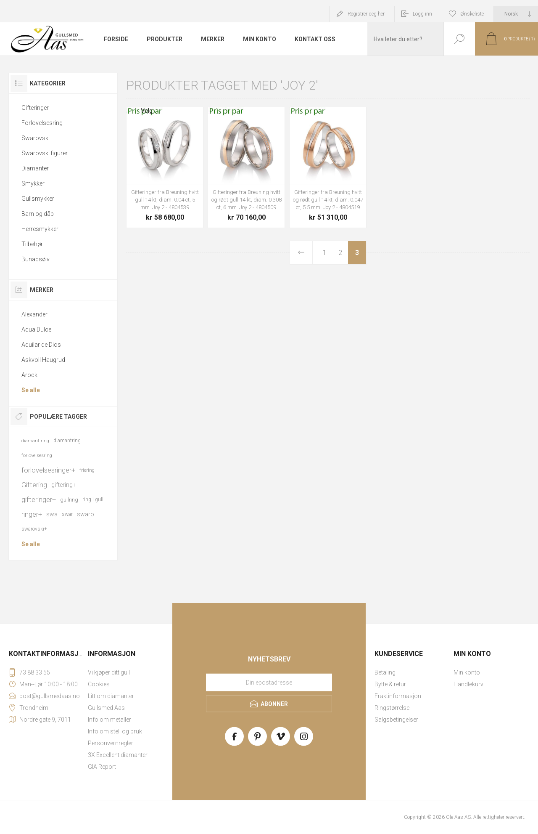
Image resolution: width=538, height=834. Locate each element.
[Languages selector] (516, 14)
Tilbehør (32, 244)
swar (67, 514)
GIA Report (102, 766)
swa (52, 514)
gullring (69, 500)
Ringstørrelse (391, 707)
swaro (85, 514)
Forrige (301, 252)
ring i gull (92, 499)
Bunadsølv (35, 259)
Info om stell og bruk (115, 731)
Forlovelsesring (42, 123)
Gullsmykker (37, 198)
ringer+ (31, 514)
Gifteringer (35, 107)
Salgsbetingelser (396, 719)
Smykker (33, 183)
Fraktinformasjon (397, 696)
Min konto (467, 672)
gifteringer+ (38, 499)
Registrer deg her (366, 14)
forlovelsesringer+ (48, 470)
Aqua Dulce (36, 329)
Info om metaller (109, 719)
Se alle (30, 390)
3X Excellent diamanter (118, 755)
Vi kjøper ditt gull (109, 672)
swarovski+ (34, 529)
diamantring (67, 441)
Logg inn (422, 14)
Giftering (34, 485)
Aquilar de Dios (41, 344)
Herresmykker (39, 229)
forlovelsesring (36, 455)
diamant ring (35, 441)
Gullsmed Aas (106, 707)
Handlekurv (468, 684)
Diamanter (35, 168)
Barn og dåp (37, 213)
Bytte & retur (390, 684)
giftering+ (63, 484)
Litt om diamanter (111, 696)
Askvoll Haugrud (43, 359)
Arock (29, 375)
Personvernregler (110, 743)
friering (87, 470)
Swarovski (35, 138)
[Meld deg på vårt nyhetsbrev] (269, 682)
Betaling (385, 672)
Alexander (34, 314)
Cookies (99, 684)
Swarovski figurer (44, 153)
